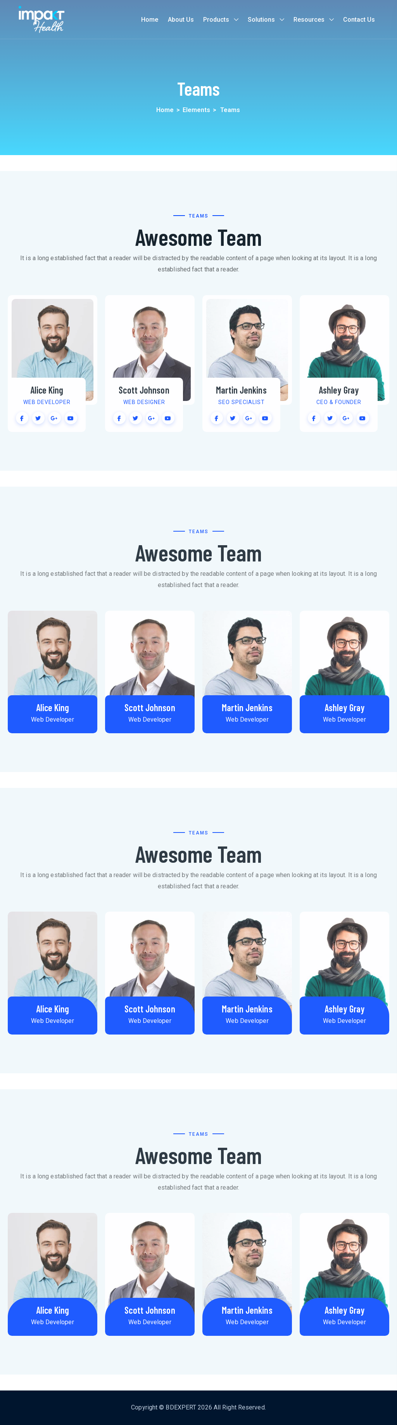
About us (181, 19)
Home (149, 19)
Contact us (359, 19)
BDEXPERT (181, 1407)
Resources (309, 19)
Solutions (261, 19)
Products (216, 19)
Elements (196, 110)
